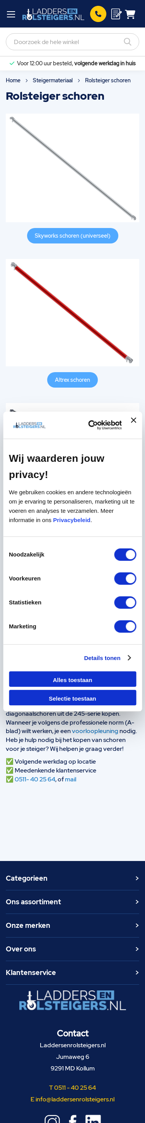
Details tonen (102, 658)
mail (70, 779)
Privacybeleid (71, 520)
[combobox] (72, 41)
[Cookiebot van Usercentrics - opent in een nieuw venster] (91, 425)
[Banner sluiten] (133, 425)
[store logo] (53, 14)
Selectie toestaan (72, 698)
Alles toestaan (72, 680)
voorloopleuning (95, 731)
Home (14, 80)
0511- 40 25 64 (35, 779)
